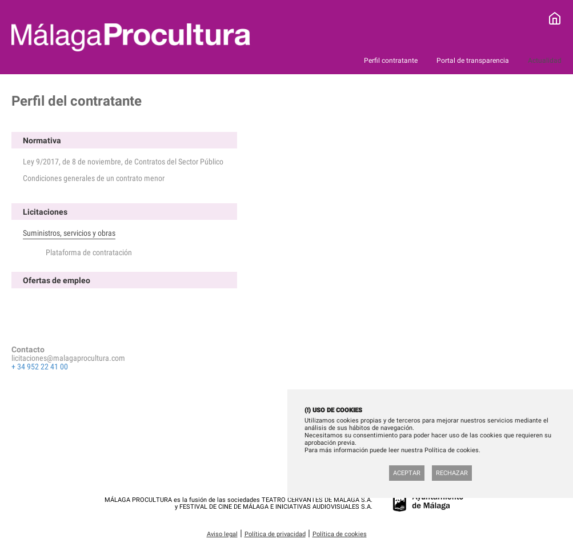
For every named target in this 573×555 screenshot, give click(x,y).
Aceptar (406, 473)
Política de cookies (339, 534)
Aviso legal (222, 534)
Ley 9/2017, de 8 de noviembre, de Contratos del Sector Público (123, 161)
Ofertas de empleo (56, 280)
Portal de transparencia (473, 61)
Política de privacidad (275, 534)
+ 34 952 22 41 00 (39, 366)
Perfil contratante (391, 61)
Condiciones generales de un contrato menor (94, 178)
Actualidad (545, 61)
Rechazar (452, 473)
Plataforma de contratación (89, 252)
